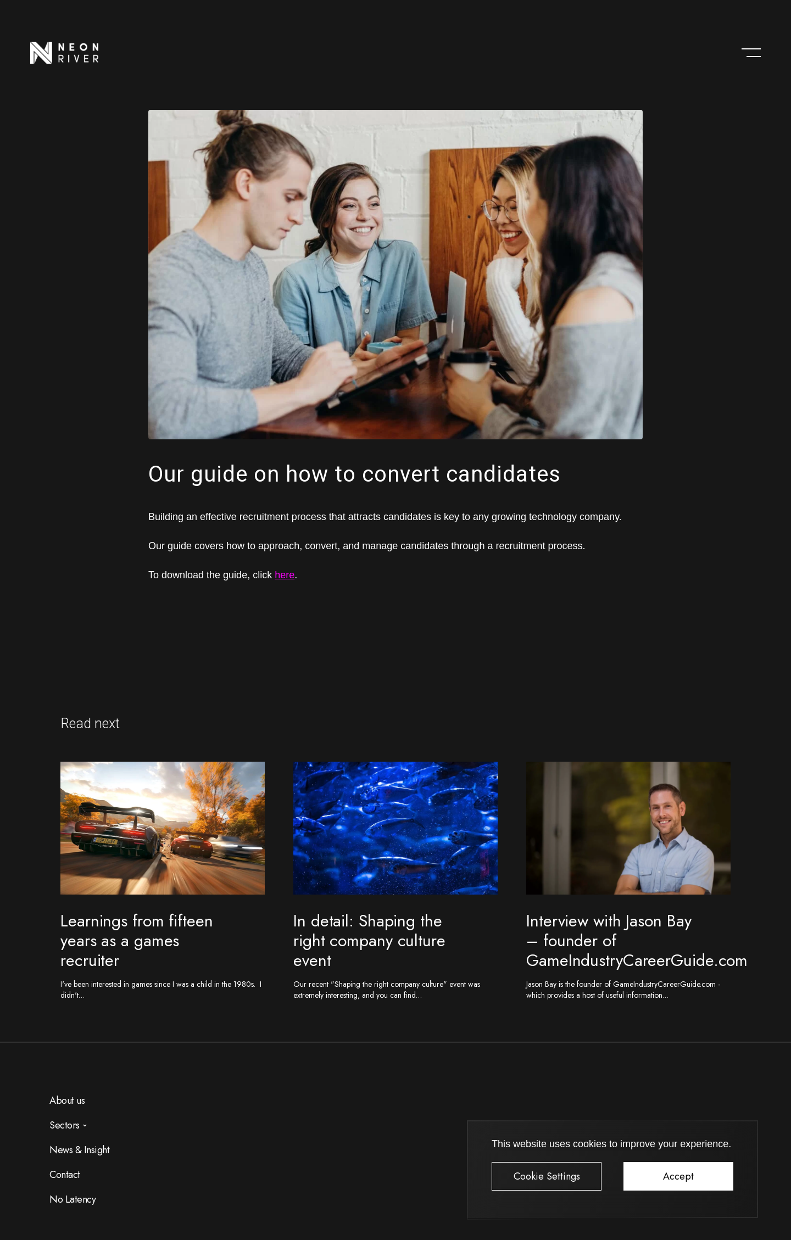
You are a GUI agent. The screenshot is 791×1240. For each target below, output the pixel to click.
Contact (64, 1175)
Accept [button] (678, 1176)
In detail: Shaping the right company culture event (369, 940)
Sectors (64, 1125)
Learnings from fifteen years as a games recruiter (136, 940)
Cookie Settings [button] (547, 1176)
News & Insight (79, 1150)
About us (67, 1100)
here (284, 574)
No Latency (72, 1199)
